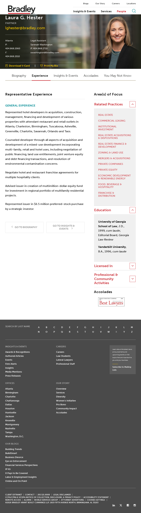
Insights (9, 368)
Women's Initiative (66, 400)
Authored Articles (14, 356)
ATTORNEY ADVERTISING (72, 500)
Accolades (61, 412)
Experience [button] (40, 76)
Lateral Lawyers (64, 360)
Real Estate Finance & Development (112, 145)
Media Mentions (13, 371)
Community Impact (66, 408)
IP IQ (8, 469)
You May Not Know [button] (118, 76)
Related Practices (108, 104)
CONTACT (30, 495)
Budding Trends (13, 449)
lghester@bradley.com (25, 28)
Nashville (10, 428)
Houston (10, 408)
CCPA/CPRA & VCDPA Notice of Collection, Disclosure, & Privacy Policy (42, 497)
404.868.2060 (12, 48)
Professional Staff (65, 364)
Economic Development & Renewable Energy (114, 177)
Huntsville (10, 412)
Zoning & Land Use (110, 152)
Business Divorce (14, 457)
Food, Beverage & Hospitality (110, 186)
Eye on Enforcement (16, 461)
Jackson (9, 416)
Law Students (63, 356)
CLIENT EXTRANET (13, 495)
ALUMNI (27, 500)
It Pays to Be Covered (16, 473)
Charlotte (10, 396)
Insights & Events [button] (66, 76)
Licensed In (103, 266)
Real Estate (105, 115)
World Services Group (46, 500)
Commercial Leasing (111, 120)
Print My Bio (51, 65)
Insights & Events (84, 11)
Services (106, 11)
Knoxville (10, 420)
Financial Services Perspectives (21, 465)
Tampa (8, 432)
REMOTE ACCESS (13, 500)
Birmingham (11, 392)
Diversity (60, 396)
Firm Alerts (11, 364)
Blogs (85, 3)
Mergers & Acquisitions (114, 158)
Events (8, 360)
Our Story (100, 3)
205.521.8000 (44, 495)
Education (102, 210)
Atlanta (9, 40)
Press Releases (13, 375)
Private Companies (110, 164)
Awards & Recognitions (17, 352)
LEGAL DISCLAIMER (62, 495)
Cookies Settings (96, 500)
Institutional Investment (107, 128)
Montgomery (12, 424)
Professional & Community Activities (106, 279)
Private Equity (107, 169)
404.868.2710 (40, 48)
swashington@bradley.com (45, 52)
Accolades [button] (91, 76)
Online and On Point (16, 481)
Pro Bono (61, 404)
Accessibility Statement (96, 497)
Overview (61, 388)
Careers (116, 3)
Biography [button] (19, 76)
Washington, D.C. (14, 436)
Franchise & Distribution (106, 194)
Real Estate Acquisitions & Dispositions (114, 137)
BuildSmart (11, 453)
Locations (131, 3)
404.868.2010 (12, 56)
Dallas (8, 404)
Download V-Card (19, 65)
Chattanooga (12, 400)
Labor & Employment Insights (21, 477)
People (121, 11)
